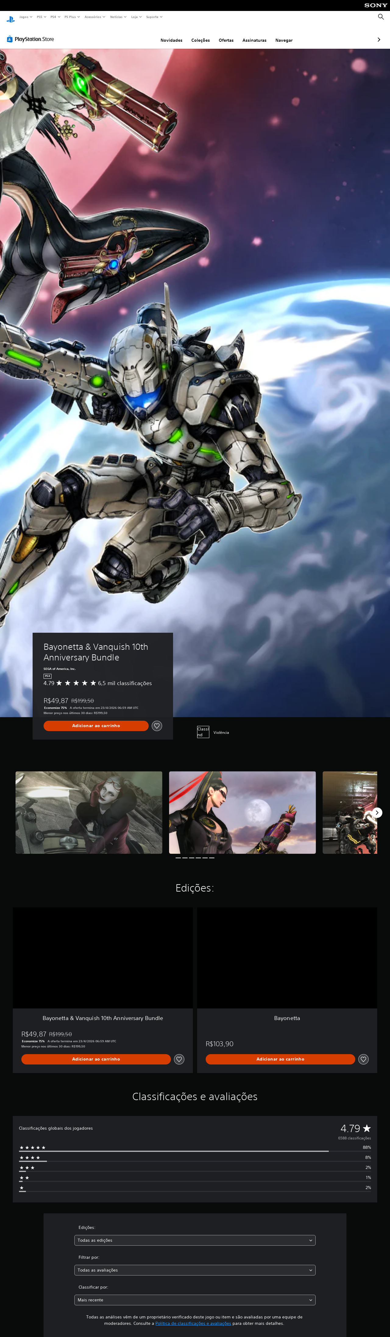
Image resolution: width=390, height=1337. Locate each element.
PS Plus (70, 17)
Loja (134, 17)
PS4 (53, 17)
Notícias (116, 17)
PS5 (39, 17)
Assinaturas (222, 34)
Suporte (152, 17)
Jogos (23, 17)
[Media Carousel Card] (89, 806)
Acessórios (92, 17)
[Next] (377, 807)
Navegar (251, 34)
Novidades (139, 34)
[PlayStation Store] (31, 33)
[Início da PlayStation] (10, 17)
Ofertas (193, 34)
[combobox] (195, 1234)
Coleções (168, 34)
